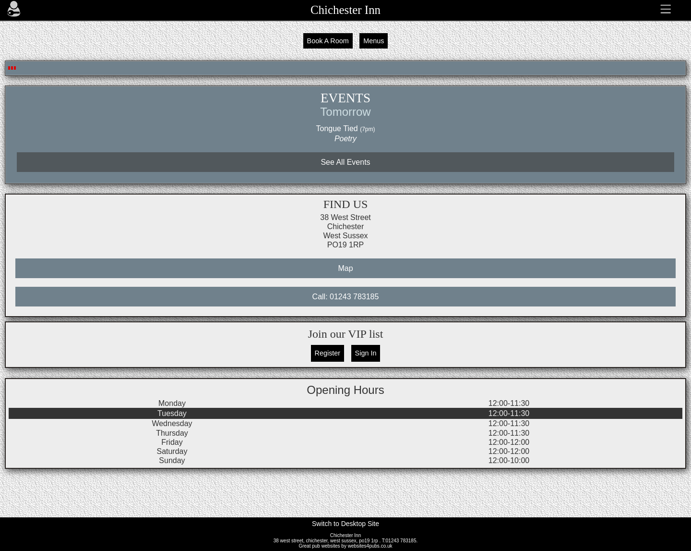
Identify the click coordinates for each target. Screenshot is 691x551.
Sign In (366, 353)
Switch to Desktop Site (345, 523)
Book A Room (328, 41)
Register (328, 353)
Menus (373, 41)
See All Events (345, 162)
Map (345, 268)
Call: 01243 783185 (345, 297)
